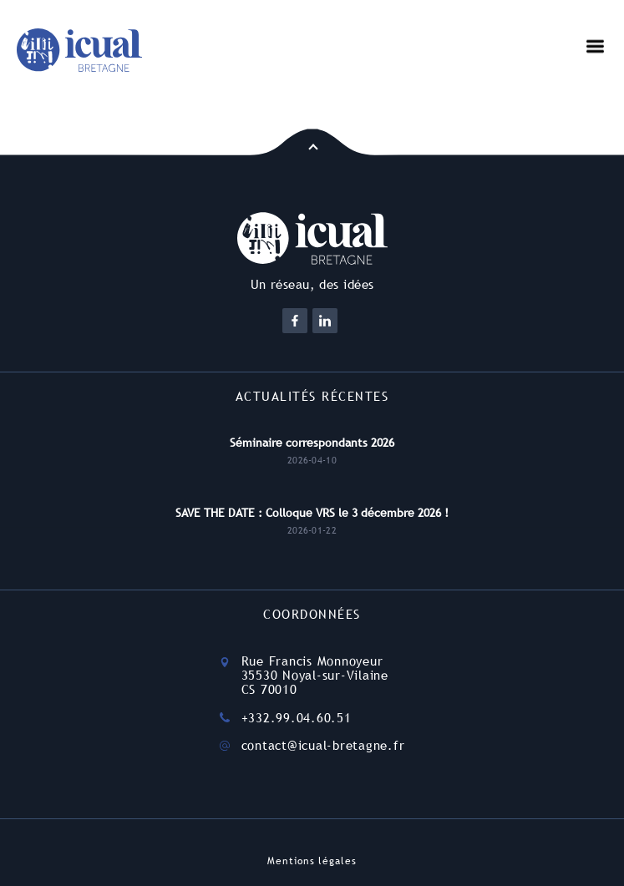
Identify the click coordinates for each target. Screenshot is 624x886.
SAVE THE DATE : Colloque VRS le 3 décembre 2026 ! (312, 512)
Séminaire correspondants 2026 (312, 442)
